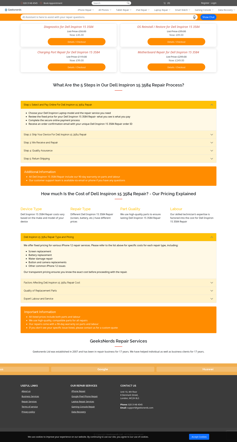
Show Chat (208, 17)
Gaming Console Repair (83, 407)
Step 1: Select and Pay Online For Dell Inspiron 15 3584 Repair (58, 104)
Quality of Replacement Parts (40, 290)
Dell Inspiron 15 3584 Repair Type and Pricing (49, 237)
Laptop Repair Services (82, 402)
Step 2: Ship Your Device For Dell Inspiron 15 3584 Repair (55, 134)
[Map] (193, 401)
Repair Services (29, 402)
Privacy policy (28, 412)
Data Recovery (78, 412)
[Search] (111, 3)
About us (26, 391)
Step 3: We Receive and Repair (41, 142)
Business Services (30, 396)
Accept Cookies (199, 436)
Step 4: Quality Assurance (38, 150)
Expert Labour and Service (38, 298)
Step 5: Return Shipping (37, 158)
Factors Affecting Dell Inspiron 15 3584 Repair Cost (52, 282)
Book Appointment (53, 3)
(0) (167, 3)
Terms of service (30, 407)
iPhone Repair (78, 391)
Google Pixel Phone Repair (84, 396)
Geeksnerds (12, 10)
